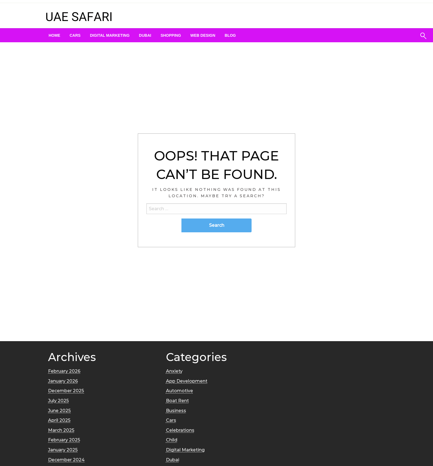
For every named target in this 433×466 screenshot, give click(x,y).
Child (171, 440)
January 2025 (63, 449)
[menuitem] (54, 35)
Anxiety (174, 371)
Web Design (202, 35)
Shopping (170, 35)
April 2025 (59, 420)
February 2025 (64, 440)
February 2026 (64, 371)
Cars (75, 35)
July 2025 (58, 400)
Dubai (145, 35)
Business (176, 410)
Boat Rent (177, 400)
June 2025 (59, 410)
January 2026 (63, 381)
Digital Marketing (110, 35)
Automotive (179, 390)
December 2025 (66, 390)
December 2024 (66, 459)
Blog (230, 35)
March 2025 (61, 430)
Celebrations (180, 430)
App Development (186, 381)
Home (54, 35)
